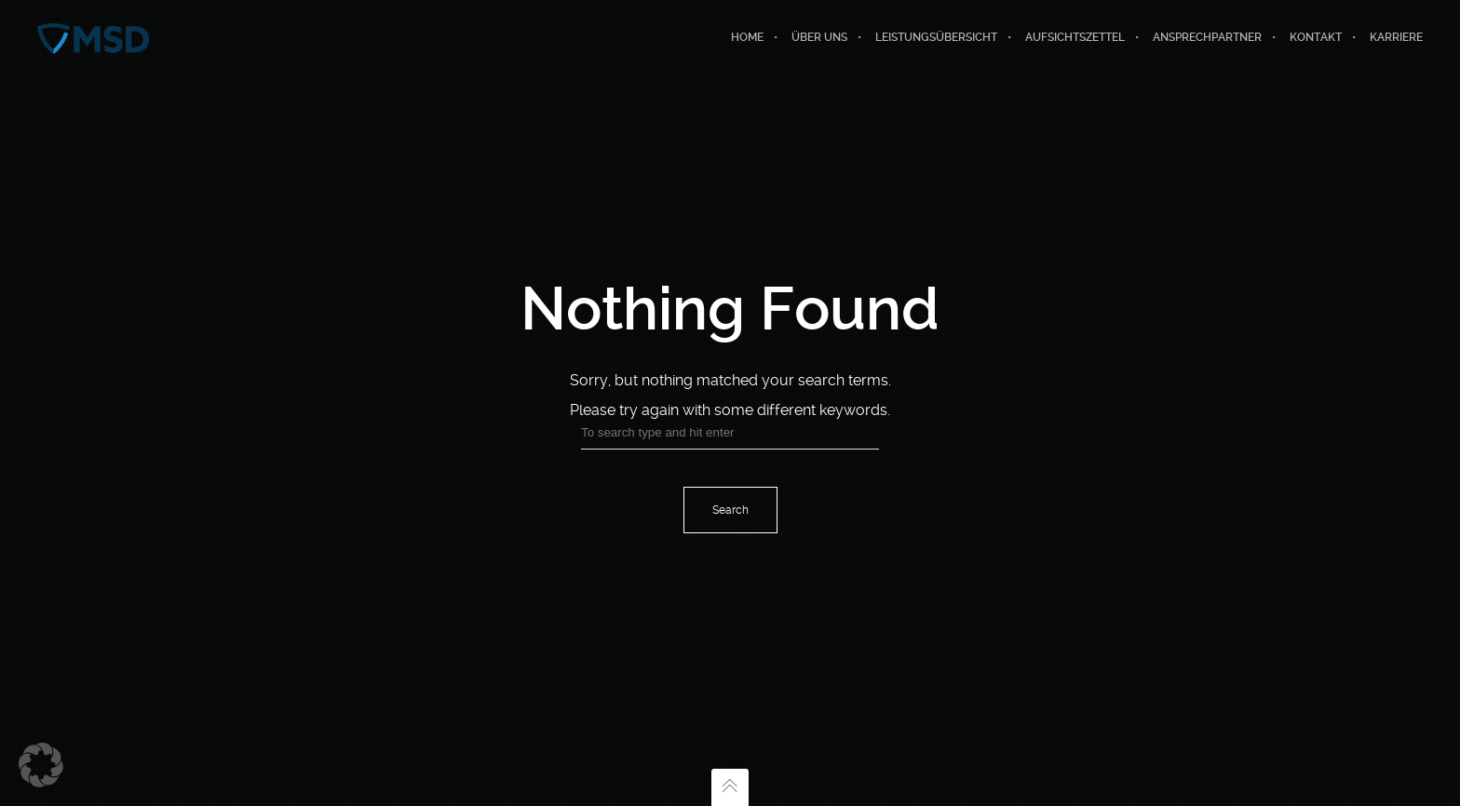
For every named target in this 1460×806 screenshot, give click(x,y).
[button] (41, 765)
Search (730, 510)
